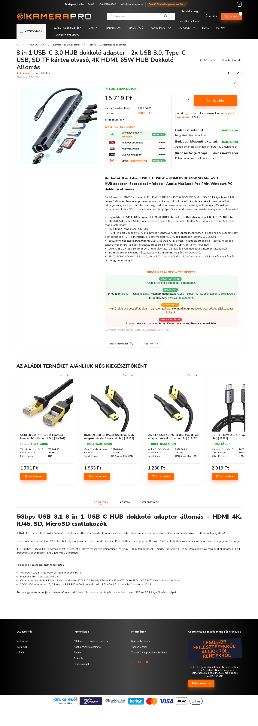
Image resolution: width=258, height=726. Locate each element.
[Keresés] (165, 16)
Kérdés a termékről (118, 343)
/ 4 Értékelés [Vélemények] (42, 73)
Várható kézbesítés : (31, 449)
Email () (134, 160)
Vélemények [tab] (150, 502)
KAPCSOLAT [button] (185, 28)
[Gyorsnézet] (68, 375)
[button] (31, 31)
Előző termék (208, 60)
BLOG (205, 28)
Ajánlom (148, 343)
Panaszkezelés (139, 647)
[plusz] (188, 99)
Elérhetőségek (81, 664)
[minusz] (188, 101)
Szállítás (78, 658)
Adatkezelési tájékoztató (87, 647)
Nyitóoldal (22, 641)
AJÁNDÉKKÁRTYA (161, 28)
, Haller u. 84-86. (80, 4)
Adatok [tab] (125, 502)
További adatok (113, 119)
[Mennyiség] (181, 100)
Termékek (22, 647)
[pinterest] (238, 73)
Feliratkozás (199, 683)
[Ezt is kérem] (33, 476)
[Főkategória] (18, 44)
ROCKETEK (145, 113)
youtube (147, 662)
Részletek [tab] (101, 502)
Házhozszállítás (131, 148)
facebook (132, 662)
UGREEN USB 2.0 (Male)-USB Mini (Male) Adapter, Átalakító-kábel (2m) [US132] (173, 436)
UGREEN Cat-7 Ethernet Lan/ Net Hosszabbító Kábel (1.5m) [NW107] (42, 436)
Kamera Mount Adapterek (66, 44)
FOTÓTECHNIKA (36, 44)
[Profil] (211, 16)
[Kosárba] (215, 100)
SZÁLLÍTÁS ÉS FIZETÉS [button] (66, 28)
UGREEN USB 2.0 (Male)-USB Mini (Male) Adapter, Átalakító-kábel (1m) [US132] (109, 436)
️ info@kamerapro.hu (132, 4)
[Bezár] (239, 4)
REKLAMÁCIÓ (135, 28)
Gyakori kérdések (140, 641)
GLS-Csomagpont (132, 154)
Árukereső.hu (65, 703)
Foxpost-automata (132, 142)
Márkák (20, 652)
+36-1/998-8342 (107, 4)
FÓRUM (220, 28)
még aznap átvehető (180, 297)
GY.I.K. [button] (92, 28)
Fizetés (78, 652)
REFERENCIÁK (112, 28)
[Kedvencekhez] (234, 82)
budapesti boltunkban (181, 282)
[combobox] (141, 16)
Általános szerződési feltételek (91, 641)
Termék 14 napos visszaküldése (149, 652)
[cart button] (231, 16)
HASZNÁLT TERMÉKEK (66, 35)
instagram (139, 662)
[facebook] (228, 73)
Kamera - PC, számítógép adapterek (107, 44)
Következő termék (231, 60)
